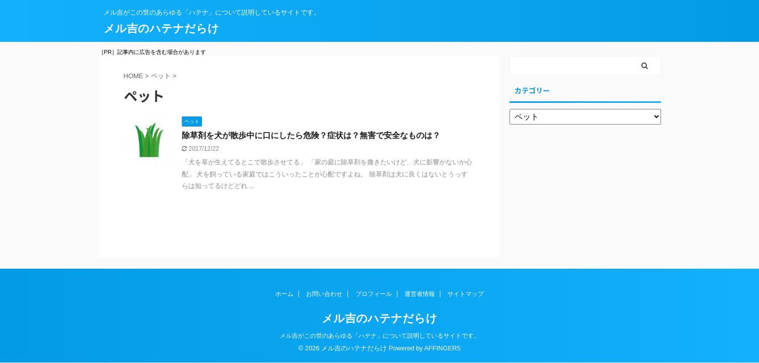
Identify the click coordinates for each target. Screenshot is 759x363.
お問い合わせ (324, 293)
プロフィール (374, 293)
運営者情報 (419, 293)
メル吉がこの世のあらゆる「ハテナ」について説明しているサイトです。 (380, 335)
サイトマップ (465, 293)
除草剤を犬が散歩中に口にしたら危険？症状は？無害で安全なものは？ (311, 135)
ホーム (284, 293)
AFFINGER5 (442, 348)
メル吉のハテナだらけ (161, 28)
